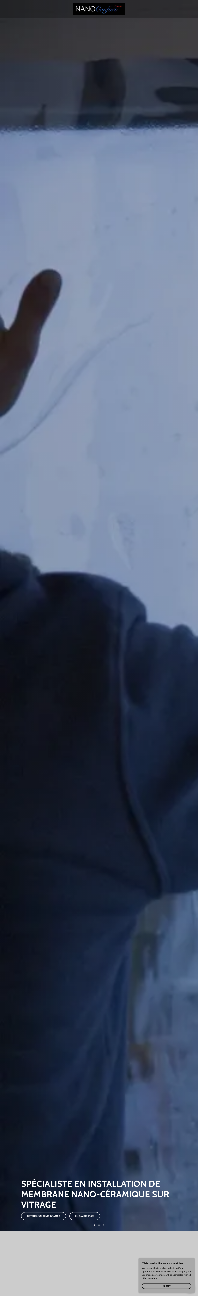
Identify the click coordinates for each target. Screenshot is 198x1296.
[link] (99, 8)
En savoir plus (84, 1216)
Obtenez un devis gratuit (43, 1216)
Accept (167, 1286)
